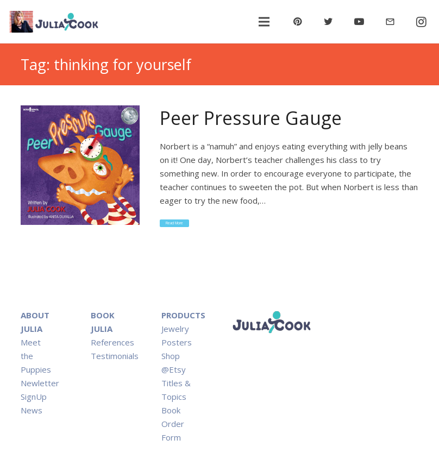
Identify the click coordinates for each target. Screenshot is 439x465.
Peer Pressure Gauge (251, 117)
